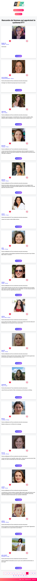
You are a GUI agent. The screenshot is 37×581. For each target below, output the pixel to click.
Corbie (2, 488)
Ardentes (3, 44)
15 (15, 575)
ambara (3, 521)
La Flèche (3, 419)
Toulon (2, 249)
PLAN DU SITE (28, 579)
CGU (23, 579)
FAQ (20, 579)
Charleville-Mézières (5, 78)
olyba (2, 248)
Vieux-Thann (4, 317)
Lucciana (3, 454)
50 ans (7, 454)
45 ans (7, 181)
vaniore (3, 316)
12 (32, 573)
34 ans (5, 112)
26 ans (7, 522)
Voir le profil (18, 56)
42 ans (6, 351)
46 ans (12, 78)
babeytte (3, 179)
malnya (3, 282)
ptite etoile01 (4, 555)
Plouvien (3, 522)
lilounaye (3, 145)
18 (23, 575)
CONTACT (34, 579)
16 (18, 575)
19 (25, 575)
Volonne (3, 215)
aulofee (3, 487)
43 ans (9, 317)
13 (34, 573)
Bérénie (3, 418)
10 (27, 573)
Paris (2, 385)
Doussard (3, 556)
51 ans (7, 215)
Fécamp (3, 146)
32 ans (6, 283)
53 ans (6, 249)
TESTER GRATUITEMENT (18, 10)
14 (13, 575)
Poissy (2, 351)
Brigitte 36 (3, 43)
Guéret (2, 283)
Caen (2, 112)
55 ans (7, 44)
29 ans (7, 419)
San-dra (3, 452)
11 (29, 573)
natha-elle (3, 111)
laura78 (3, 350)
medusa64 (3, 384)
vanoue (3, 214)
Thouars (3, 181)
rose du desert (4, 77)
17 (20, 575)
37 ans (7, 146)
